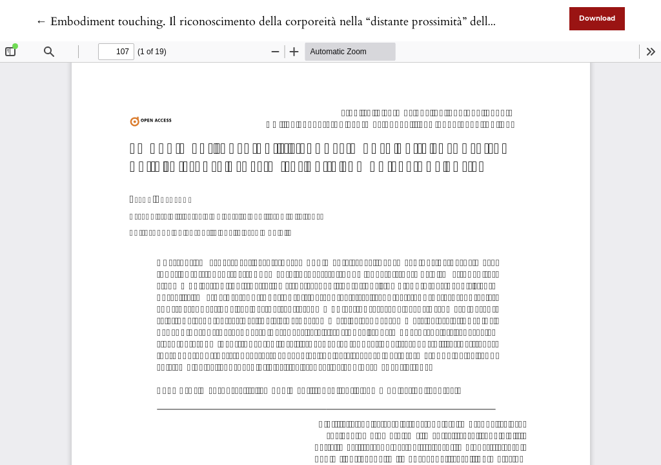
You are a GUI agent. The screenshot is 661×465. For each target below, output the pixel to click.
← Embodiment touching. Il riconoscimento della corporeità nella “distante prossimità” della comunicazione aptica (319, 22)
